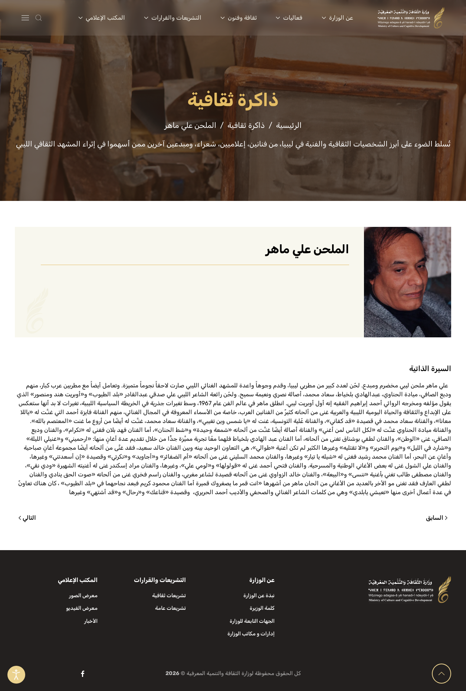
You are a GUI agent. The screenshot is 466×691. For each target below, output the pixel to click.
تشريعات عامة (170, 608)
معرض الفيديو (82, 608)
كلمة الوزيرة (262, 608)
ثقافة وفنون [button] (238, 17)
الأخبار (91, 621)
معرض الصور (83, 595)
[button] (53, 18)
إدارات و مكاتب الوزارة (251, 634)
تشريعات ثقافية (169, 595)
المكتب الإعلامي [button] (101, 17)
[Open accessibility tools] (16, 675)
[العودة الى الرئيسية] (411, 18)
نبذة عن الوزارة (259, 595)
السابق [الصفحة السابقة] (436, 517)
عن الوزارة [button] (337, 17)
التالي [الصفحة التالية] (27, 517)
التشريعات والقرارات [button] (172, 17)
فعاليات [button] (289, 17)
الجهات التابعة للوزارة (252, 621)
